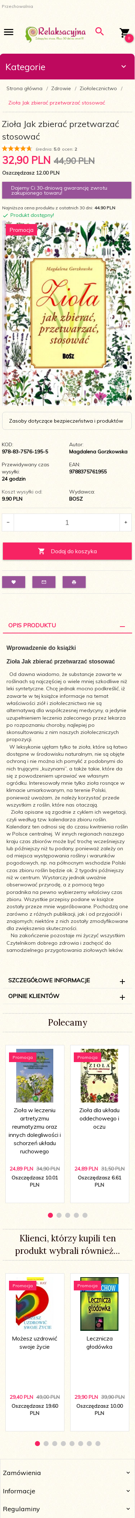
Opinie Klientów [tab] (33, 995)
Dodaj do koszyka (67, 551)
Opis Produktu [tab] (32, 625)
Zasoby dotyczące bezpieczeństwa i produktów (66, 421)
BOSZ (76, 499)
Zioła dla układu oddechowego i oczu (99, 1118)
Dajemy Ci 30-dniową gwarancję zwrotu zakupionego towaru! (59, 190)
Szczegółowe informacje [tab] (49, 980)
